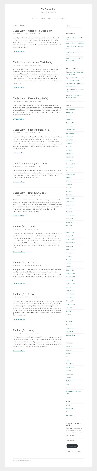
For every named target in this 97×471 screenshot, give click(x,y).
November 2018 (70, 215)
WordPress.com (30, 462)
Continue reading (19, 51)
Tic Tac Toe (69, 381)
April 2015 (69, 321)
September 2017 (70, 249)
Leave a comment (35, 33)
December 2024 (70, 129)
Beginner (68, 350)
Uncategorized (70, 387)
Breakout (68, 353)
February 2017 (70, 270)
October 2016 (69, 280)
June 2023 (69, 184)
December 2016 (70, 273)
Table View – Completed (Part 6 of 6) (33, 30)
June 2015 (69, 314)
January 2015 (69, 331)
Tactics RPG (69, 374)
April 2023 (69, 191)
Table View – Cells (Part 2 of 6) (30, 163)
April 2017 (69, 263)
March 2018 (69, 229)
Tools (67, 384)
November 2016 (70, 277)
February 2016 (70, 290)
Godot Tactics (70, 364)
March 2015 (69, 325)
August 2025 (69, 112)
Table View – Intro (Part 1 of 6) (30, 192)
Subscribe (72, 446)
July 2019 (68, 208)
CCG (67, 357)
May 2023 (68, 188)
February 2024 (70, 157)
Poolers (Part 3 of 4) (24, 262)
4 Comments (34, 229)
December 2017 (70, 239)
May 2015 (68, 318)
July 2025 (68, 116)
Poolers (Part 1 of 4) (24, 330)
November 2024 (70, 133)
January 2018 (69, 236)
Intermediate (70, 367)
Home (32, 18)
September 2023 (70, 174)
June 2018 (69, 222)
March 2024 (69, 153)
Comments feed (70, 412)
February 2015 (70, 328)
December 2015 (70, 294)
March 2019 (69, 212)
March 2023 (69, 194)
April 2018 (69, 225)
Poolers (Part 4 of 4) (24, 226)
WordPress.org (70, 415)
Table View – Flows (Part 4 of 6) (31, 98)
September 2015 (70, 304)
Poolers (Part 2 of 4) (24, 293)
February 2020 (70, 205)
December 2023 (70, 164)
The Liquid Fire (48, 9)
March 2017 (69, 266)
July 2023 (68, 181)
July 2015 (68, 311)
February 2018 (70, 232)
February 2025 (70, 123)
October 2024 (69, 136)
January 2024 (69, 160)
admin (27, 33)
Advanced (69, 346)
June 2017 (69, 256)
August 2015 (69, 307)
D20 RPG (68, 360)
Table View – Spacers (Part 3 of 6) (32, 129)
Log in (68, 405)
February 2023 (70, 198)
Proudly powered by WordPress (22, 460)
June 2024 (69, 143)
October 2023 (69, 171)
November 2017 (70, 242)
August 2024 (69, 140)
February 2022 (70, 201)
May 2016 (68, 287)
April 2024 (69, 150)
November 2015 (70, 297)
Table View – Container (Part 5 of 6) (33, 62)
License (49, 18)
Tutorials (63, 18)
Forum (43, 18)
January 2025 (69, 126)
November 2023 (70, 167)
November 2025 (70, 109)
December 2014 (70, 335)
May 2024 (68, 147)
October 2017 (69, 246)
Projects (55, 18)
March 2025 (69, 119)
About (37, 18)
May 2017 (68, 260)
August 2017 (69, 253)
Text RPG (68, 377)
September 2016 (70, 283)
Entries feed (69, 408)
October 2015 (69, 301)
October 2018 (69, 218)
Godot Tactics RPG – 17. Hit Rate (75, 43)
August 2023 (69, 177)
